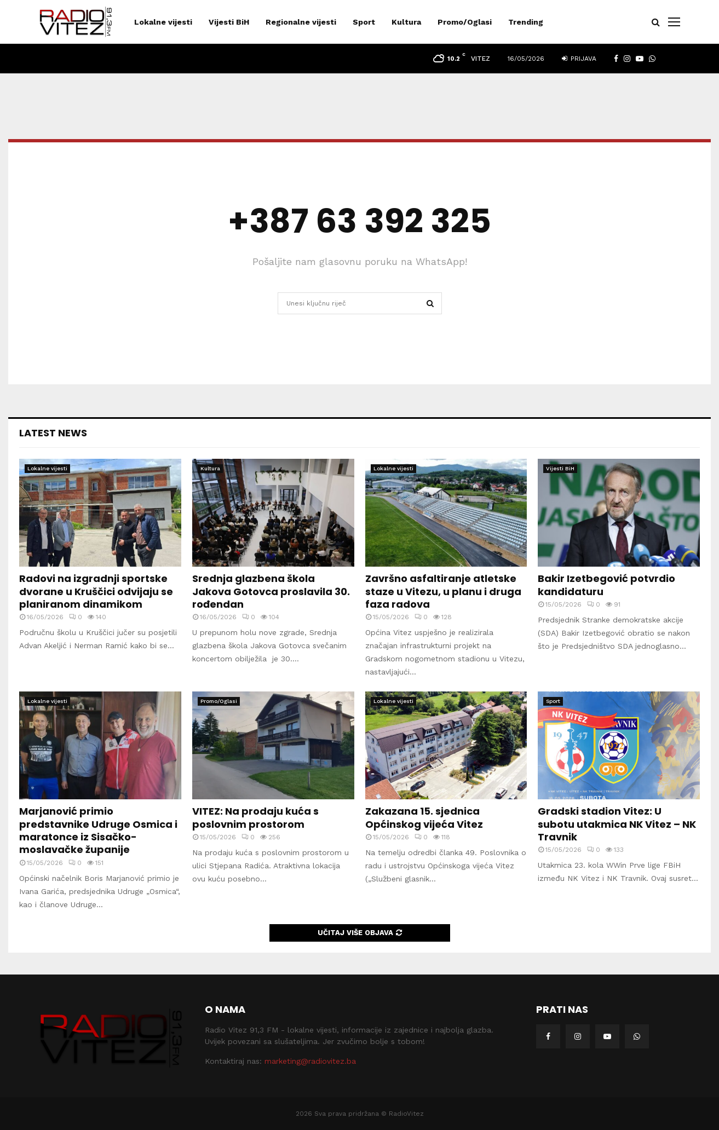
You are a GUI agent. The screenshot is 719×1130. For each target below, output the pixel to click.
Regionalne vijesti (301, 22)
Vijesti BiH (229, 22)
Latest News (53, 433)
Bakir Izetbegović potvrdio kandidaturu (606, 585)
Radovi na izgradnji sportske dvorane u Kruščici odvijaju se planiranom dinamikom (96, 591)
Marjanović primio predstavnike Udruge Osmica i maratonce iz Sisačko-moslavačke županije (98, 830)
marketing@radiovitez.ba (310, 1061)
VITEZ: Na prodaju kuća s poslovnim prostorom (255, 817)
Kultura (406, 22)
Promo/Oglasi (465, 22)
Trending (525, 22)
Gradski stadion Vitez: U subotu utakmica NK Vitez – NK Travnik (617, 824)
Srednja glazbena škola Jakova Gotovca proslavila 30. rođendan (271, 591)
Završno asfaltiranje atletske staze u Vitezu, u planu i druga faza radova (443, 591)
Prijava (579, 58)
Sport (364, 22)
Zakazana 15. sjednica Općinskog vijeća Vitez (424, 817)
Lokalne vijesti (163, 22)
